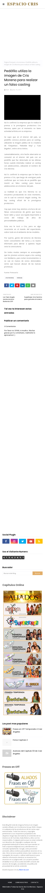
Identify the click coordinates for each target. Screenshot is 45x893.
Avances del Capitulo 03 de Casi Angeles (27, 752)
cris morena (20, 62)
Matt (7, 90)
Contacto (34, 882)
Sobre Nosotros (21, 882)
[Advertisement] (22, 34)
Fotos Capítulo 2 (20, 740)
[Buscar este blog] (17, 573)
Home (10, 882)
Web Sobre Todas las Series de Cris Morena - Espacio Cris (22, 888)
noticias (19, 278)
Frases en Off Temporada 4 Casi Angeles (27, 730)
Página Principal (9, 62)
